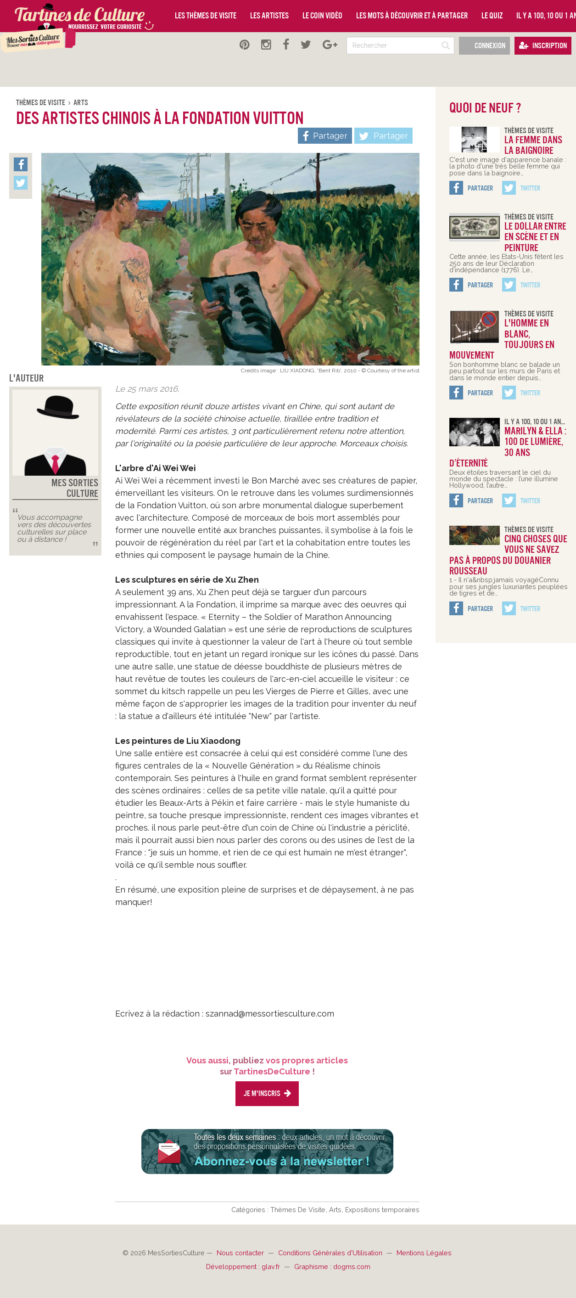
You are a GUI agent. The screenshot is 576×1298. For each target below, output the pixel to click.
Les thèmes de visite (205, 16)
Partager (383, 136)
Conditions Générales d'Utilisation (331, 1253)
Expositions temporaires (382, 1210)
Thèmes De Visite (41, 102)
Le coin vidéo (322, 16)
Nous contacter (241, 1253)
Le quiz (492, 16)
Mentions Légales (424, 1253)
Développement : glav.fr (244, 1266)
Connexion (484, 46)
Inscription (543, 46)
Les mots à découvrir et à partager (412, 16)
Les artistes (269, 16)
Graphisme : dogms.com (332, 1266)
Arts (80, 102)
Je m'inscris (267, 1093)
